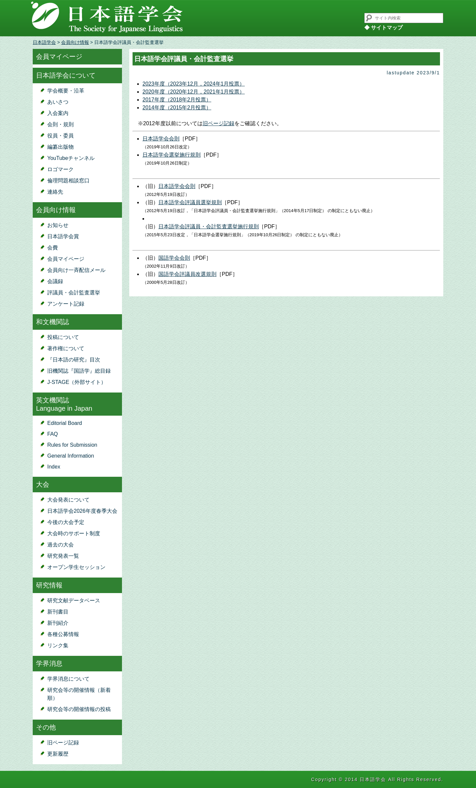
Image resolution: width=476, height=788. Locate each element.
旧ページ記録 (63, 742)
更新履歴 (57, 754)
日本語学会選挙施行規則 (171, 155)
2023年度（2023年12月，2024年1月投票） (193, 84)
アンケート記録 (65, 304)
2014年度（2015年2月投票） (176, 107)
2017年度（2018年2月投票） (176, 99)
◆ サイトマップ (383, 27)
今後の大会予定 (65, 522)
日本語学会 (44, 42)
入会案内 (57, 113)
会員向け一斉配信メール (76, 270)
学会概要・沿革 (65, 91)
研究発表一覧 (63, 556)
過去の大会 (60, 544)
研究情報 (49, 585)
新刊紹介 (57, 623)
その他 (46, 727)
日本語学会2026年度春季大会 (82, 511)
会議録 (55, 281)
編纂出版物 (60, 147)
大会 (42, 484)
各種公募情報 (63, 634)
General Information (70, 456)
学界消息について (68, 679)
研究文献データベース (73, 600)
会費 (52, 247)
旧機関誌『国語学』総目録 (79, 371)
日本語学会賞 (63, 236)
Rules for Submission (72, 445)
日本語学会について (66, 75)
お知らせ (57, 225)
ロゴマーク (60, 169)
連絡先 (55, 192)
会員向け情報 (75, 42)
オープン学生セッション (76, 567)
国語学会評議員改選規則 (187, 274)
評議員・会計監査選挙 (73, 292)
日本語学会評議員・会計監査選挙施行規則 (208, 226)
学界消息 (49, 663)
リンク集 (57, 645)
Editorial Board (64, 423)
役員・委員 (60, 135)
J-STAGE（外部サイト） (76, 382)
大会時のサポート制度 (73, 533)
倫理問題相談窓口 (68, 180)
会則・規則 (60, 124)
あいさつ (57, 102)
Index (53, 466)
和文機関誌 (52, 321)
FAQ (52, 434)
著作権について (65, 348)
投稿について (63, 337)
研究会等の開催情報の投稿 (79, 709)
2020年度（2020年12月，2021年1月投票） (193, 91)
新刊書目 (57, 612)
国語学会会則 (174, 258)
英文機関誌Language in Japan (64, 404)
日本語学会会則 (160, 138)
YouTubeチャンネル (71, 158)
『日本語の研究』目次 (73, 359)
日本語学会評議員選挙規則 (190, 202)
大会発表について (68, 500)
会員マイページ (59, 56)
